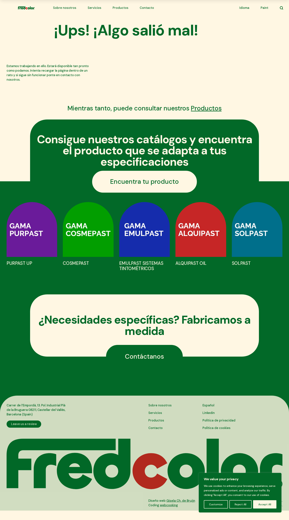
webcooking (169, 511)
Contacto (147, 8)
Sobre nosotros (64, 8)
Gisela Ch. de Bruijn (180, 506)
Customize (216, 504)
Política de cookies (217, 434)
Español (208, 411)
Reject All (240, 504)
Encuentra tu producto (144, 181)
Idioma (244, 8)
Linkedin (209, 418)
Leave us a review (24, 430)
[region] (240, 492)
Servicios (94, 8)
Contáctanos (144, 356)
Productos (120, 8)
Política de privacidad (219, 426)
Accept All (264, 504)
